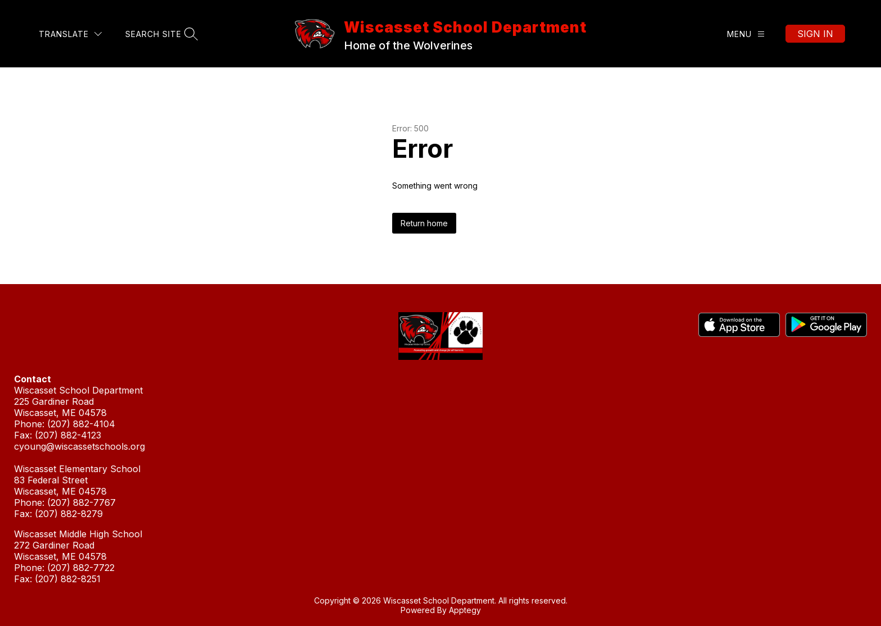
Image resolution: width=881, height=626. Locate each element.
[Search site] (160, 34)
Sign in (815, 33)
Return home (424, 223)
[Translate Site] (70, 34)
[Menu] (746, 34)
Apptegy (465, 610)
